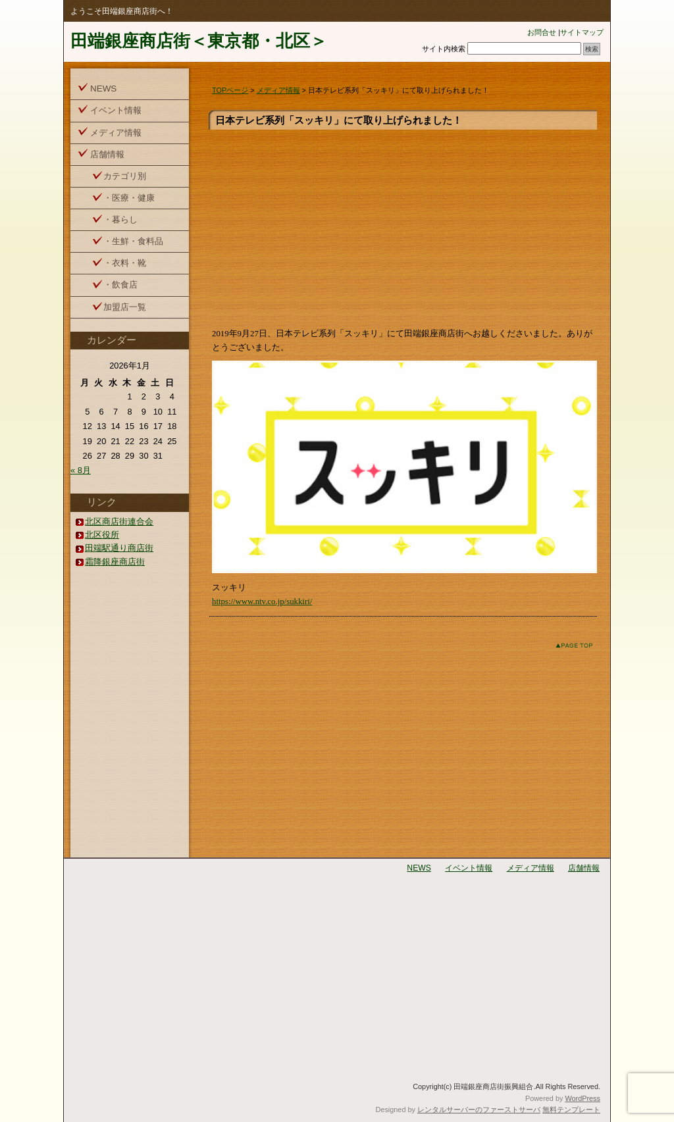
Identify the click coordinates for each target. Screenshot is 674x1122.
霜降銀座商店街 (115, 562)
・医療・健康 (129, 198)
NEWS (103, 88)
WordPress (582, 1098)
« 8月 (80, 470)
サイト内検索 (443, 49)
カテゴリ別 (124, 176)
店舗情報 (107, 154)
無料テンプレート (571, 1109)
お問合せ (541, 32)
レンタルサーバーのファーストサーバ (478, 1109)
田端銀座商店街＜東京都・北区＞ (198, 41)
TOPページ (230, 90)
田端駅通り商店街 (119, 548)
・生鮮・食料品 (133, 241)
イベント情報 (116, 110)
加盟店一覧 (124, 307)
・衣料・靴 (124, 263)
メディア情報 (278, 90)
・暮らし (120, 219)
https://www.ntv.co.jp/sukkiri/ (262, 601)
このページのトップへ (564, 645)
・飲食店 (120, 285)
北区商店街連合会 (119, 521)
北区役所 (102, 535)
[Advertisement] (404, 228)
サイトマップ (582, 32)
